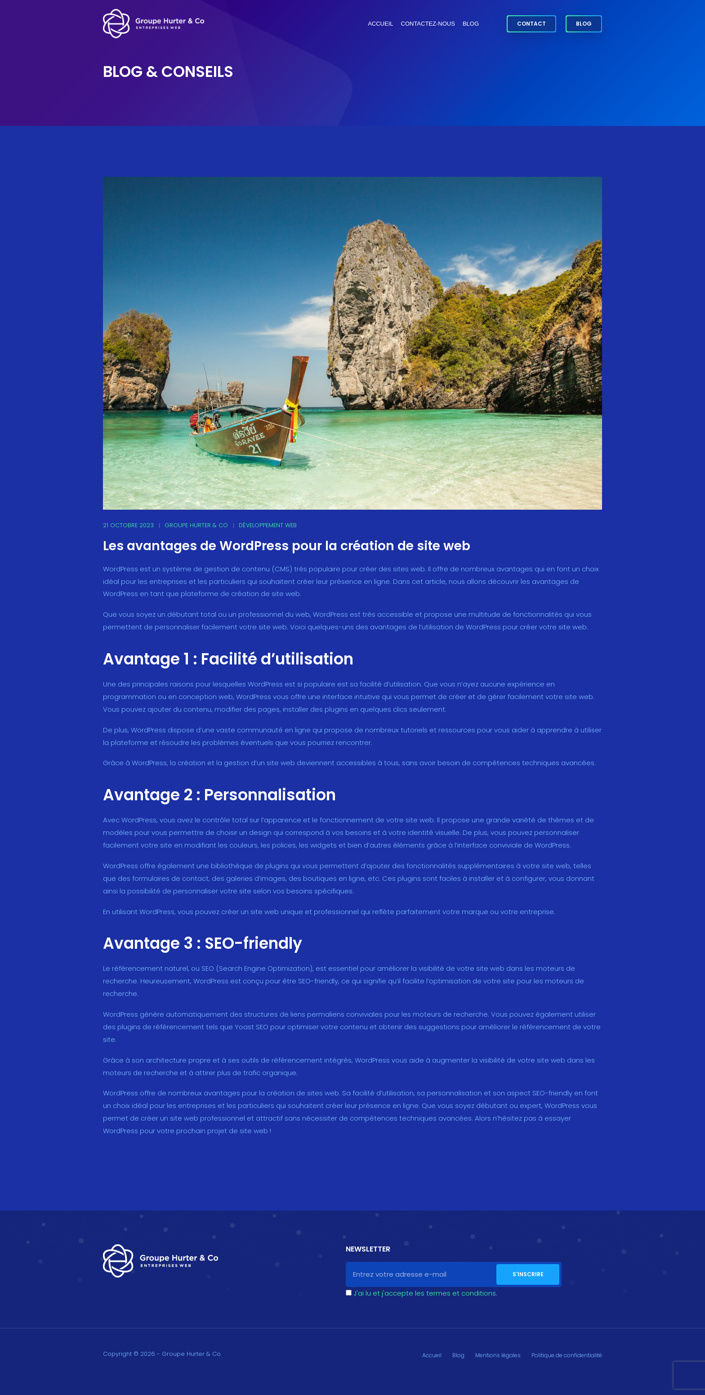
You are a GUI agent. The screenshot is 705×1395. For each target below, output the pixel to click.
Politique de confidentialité (566, 1355)
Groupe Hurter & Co (196, 525)
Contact (531, 23)
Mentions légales (498, 1355)
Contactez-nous (428, 23)
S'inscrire (528, 1274)
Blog (471, 23)
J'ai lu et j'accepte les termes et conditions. (425, 1293)
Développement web (268, 525)
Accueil (380, 23)
